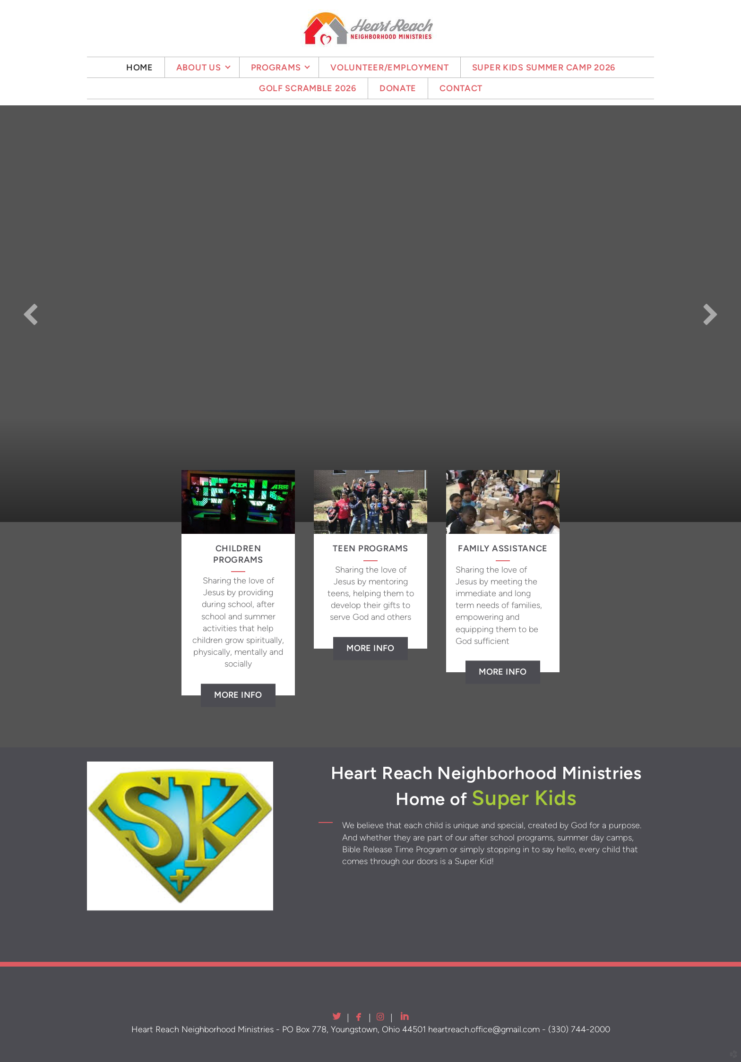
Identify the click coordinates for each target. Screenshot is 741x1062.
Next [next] (710, 313)
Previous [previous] (31, 313)
